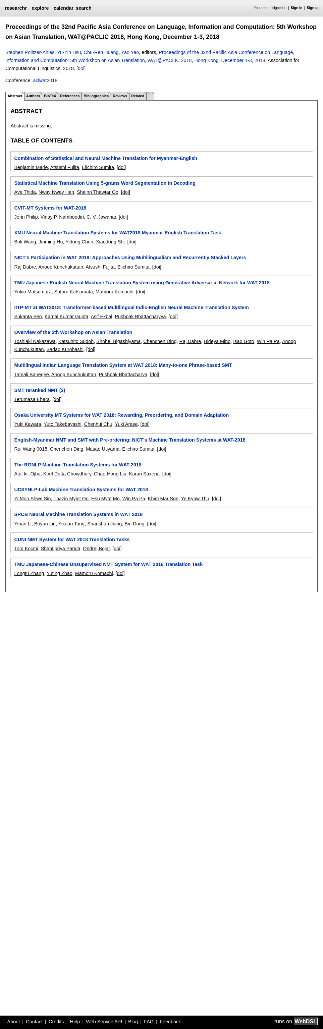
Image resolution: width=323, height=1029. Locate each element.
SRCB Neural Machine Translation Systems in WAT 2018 (78, 514)
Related (137, 96)
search (83, 8)
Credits (56, 1021)
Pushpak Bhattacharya (123, 374)
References (69, 96)
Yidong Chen (79, 241)
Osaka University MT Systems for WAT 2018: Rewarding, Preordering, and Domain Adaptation (121, 415)
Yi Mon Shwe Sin (32, 498)
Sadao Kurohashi (64, 349)
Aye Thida (25, 192)
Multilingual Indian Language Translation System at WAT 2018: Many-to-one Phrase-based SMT (123, 365)
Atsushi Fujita (64, 167)
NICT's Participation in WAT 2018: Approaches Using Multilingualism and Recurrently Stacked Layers (130, 257)
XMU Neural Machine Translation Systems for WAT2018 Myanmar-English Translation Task (117, 232)
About (13, 1021)
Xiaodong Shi (110, 241)
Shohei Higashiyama (118, 341)
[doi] (81, 68)
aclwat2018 (45, 80)
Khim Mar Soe (163, 498)
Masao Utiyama (102, 449)
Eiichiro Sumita (98, 167)
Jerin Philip (26, 217)
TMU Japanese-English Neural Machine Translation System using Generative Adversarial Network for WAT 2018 (141, 282)
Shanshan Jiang (104, 523)
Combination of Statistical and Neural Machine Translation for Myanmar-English (105, 158)
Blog (133, 1021)
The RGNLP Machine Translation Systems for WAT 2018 (77, 464)
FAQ (149, 1021)
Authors (33, 96)
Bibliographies (96, 96)
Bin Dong (134, 523)
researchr (16, 8)
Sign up (313, 8)
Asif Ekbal (101, 316)
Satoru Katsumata (73, 291)
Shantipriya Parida (60, 548)
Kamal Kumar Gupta (66, 316)
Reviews (120, 96)
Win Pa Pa (268, 341)
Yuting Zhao (59, 573)
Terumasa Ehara (32, 399)
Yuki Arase (126, 424)
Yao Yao (130, 52)
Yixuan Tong (71, 523)
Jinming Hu (51, 241)
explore (40, 8)
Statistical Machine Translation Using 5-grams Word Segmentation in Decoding (104, 183)
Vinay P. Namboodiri (62, 217)
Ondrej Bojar (96, 548)
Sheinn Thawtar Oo (97, 192)
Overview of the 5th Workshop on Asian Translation (73, 332)
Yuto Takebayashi (63, 424)
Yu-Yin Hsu (69, 52)
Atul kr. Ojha (27, 473)
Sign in (297, 8)
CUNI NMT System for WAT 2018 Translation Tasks (71, 539)
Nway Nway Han (56, 192)
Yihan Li (22, 523)
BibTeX (50, 96)
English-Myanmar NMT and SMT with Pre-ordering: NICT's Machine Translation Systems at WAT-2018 (129, 440)
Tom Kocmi (26, 548)
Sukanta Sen (28, 316)
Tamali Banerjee (31, 374)
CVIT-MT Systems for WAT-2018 (50, 208)
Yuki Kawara (27, 424)
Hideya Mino (217, 341)
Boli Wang (25, 241)
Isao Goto (243, 341)
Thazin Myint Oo (71, 498)
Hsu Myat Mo (105, 498)
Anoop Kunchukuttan (60, 267)
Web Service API (104, 1021)
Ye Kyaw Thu (195, 498)
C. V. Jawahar (101, 217)
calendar (63, 8)
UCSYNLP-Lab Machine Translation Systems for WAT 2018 (81, 489)
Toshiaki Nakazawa (34, 341)
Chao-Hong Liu (110, 473)
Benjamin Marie (31, 167)
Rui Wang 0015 (30, 449)
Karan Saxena (144, 473)
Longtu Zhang (29, 573)
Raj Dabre (25, 267)
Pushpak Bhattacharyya (140, 316)
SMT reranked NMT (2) (39, 390)
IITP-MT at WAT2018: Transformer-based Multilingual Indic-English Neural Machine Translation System (131, 307)
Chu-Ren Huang (101, 52)
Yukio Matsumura (32, 291)
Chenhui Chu (98, 424)
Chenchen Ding (159, 341)
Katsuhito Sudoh (76, 341)
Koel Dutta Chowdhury (67, 473)
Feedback (170, 1021)
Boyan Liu (45, 523)
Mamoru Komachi (114, 291)
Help (75, 1021)
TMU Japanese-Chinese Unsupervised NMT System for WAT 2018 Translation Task (108, 564)
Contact (34, 1021)
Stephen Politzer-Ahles (29, 52)
